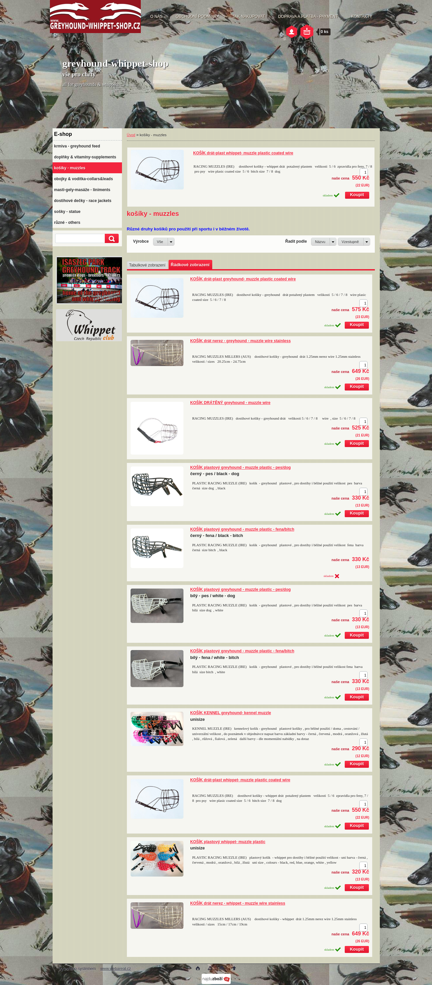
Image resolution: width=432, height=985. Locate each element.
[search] (110, 238)
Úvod (131, 135)
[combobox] (323, 242)
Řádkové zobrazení (190, 264)
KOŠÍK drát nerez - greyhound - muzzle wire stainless (240, 341)
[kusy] (364, 172)
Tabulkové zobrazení (147, 265)
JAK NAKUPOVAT (249, 16)
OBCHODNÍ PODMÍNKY (197, 16)
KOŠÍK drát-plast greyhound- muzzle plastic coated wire (243, 279)
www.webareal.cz (115, 968)
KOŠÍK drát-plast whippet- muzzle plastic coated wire (243, 153)
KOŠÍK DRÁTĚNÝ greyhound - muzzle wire (230, 402)
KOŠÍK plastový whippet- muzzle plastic (227, 842)
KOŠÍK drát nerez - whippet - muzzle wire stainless (237, 903)
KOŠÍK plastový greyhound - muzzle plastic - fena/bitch (242, 529)
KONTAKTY (361, 16)
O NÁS (156, 16)
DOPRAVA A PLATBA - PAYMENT (308, 16)
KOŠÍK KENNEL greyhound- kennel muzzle (230, 713)
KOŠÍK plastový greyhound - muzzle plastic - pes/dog (240, 467)
